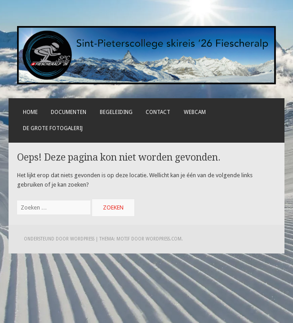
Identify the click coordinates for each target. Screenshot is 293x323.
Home (30, 112)
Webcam (195, 112)
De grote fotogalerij (53, 128)
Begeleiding (116, 112)
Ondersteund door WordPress (59, 238)
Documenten (68, 112)
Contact (158, 112)
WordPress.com (164, 238)
